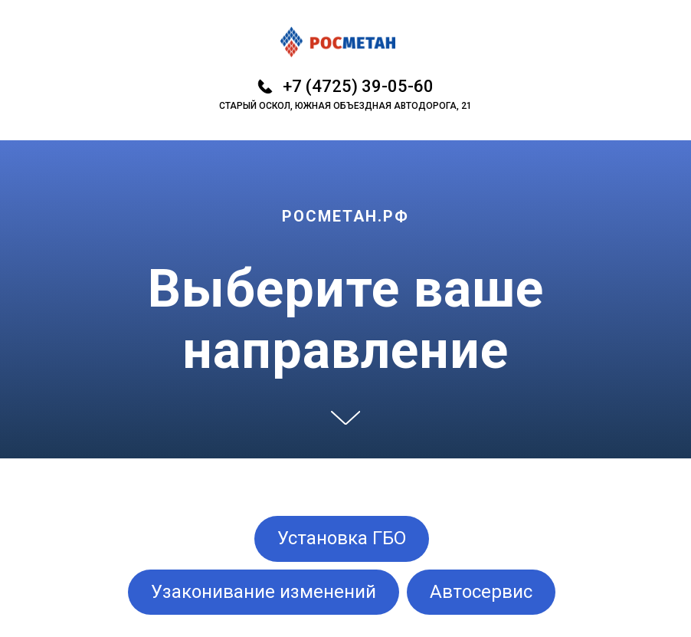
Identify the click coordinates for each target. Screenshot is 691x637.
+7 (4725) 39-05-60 (358, 86)
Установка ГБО (341, 538)
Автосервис (481, 592)
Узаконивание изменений (263, 592)
